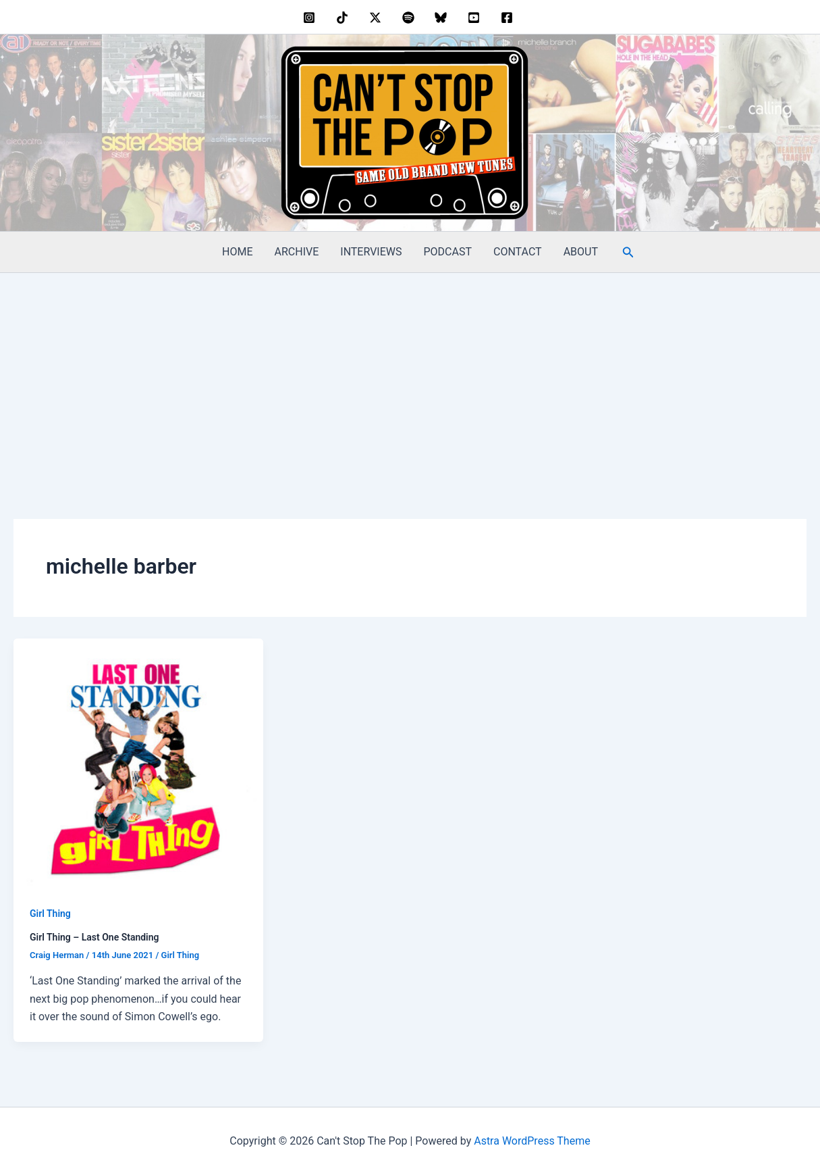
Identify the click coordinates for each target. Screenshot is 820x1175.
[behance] (344, 17)
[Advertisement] (410, 374)
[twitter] (376, 17)
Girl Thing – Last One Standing (94, 937)
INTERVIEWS (371, 251)
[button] (628, 252)
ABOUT (581, 251)
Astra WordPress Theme (532, 1140)
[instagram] (311, 17)
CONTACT (517, 251)
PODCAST (448, 251)
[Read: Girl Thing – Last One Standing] (138, 762)
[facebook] (508, 17)
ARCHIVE (297, 251)
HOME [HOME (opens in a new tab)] (237, 251)
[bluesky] (443, 17)
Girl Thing (50, 913)
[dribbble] (410, 17)
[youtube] (476, 17)
